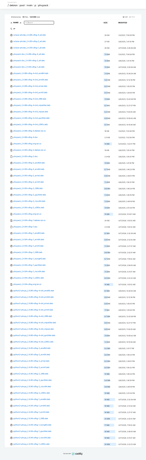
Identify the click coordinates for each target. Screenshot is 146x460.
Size (106, 23)
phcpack (43, 5)
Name (17, 23)
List (125, 17)
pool (22, 5)
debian (14, 5)
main (30, 5)
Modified (122, 23)
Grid (132, 17)
